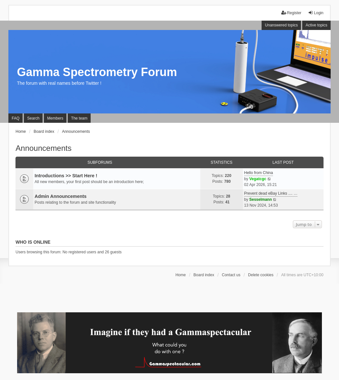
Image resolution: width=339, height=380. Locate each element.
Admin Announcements (60, 196)
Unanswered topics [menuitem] (281, 25)
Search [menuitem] (33, 118)
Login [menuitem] (315, 12)
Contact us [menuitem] (231, 275)
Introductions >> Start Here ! (66, 175)
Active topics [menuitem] (316, 25)
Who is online (32, 242)
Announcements (43, 148)
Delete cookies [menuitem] (261, 275)
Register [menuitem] (291, 12)
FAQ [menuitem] (15, 118)
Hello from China (258, 173)
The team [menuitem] (79, 118)
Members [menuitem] (55, 118)
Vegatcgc (257, 179)
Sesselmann (260, 199)
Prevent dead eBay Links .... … (270, 193)
